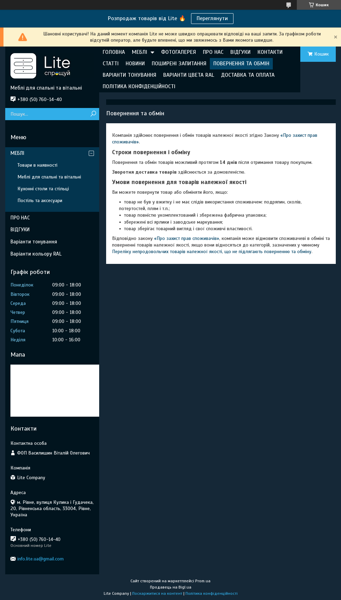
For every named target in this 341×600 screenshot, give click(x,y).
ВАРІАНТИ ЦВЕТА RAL (188, 75)
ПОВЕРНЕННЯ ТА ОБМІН (241, 63)
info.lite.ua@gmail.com (40, 559)
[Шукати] (93, 114)
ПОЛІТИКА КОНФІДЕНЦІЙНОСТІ (139, 86)
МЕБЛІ (139, 52)
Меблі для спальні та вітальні (49, 177)
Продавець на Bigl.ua (170, 587)
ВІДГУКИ (240, 52)
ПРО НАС (213, 52)
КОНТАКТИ (270, 52)
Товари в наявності (37, 165)
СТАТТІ (111, 63)
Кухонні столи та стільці (43, 189)
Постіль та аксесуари (39, 200)
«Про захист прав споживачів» (186, 238)
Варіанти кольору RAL (36, 254)
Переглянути (212, 18)
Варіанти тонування (33, 242)
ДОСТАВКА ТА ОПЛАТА (248, 75)
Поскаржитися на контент (157, 593)
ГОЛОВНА (114, 52)
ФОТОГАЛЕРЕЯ (178, 52)
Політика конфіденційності (211, 593)
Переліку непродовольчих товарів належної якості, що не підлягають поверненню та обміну (211, 252)
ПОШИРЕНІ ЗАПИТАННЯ (179, 63)
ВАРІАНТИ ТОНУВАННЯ (129, 75)
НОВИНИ (135, 63)
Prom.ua (203, 580)
